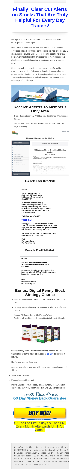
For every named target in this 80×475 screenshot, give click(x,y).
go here (50, 354)
